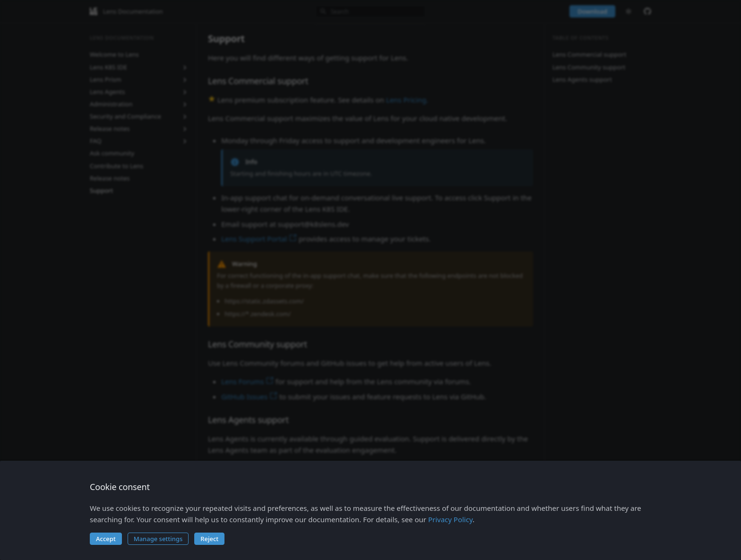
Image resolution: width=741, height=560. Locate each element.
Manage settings (158, 538)
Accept (106, 538)
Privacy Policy (450, 519)
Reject (209, 538)
